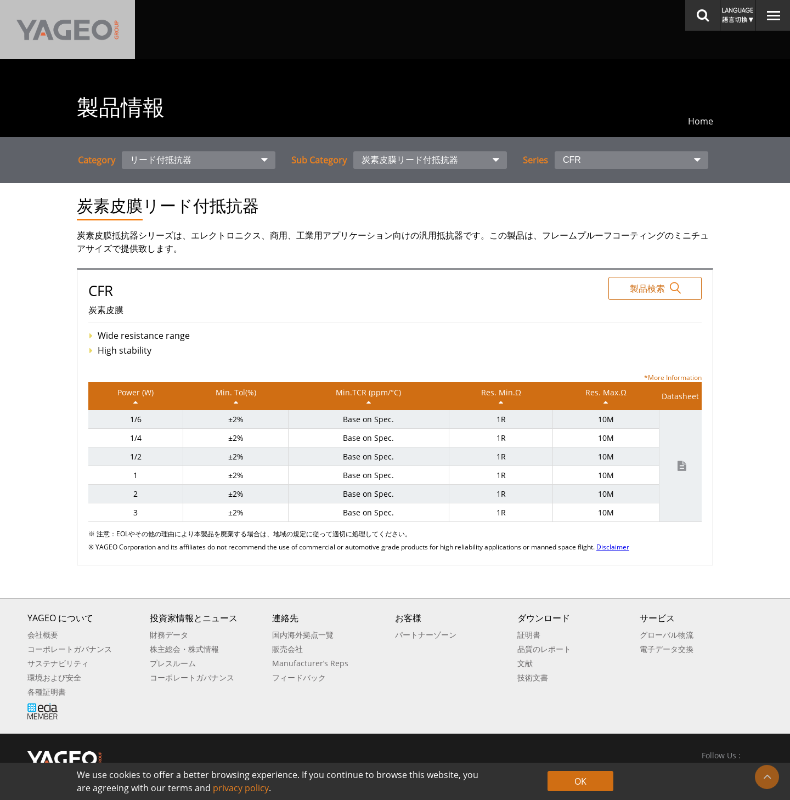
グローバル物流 (666, 634)
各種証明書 (46, 691)
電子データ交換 (666, 649)
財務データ (169, 634)
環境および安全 (54, 677)
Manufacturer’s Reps (310, 663)
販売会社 (287, 649)
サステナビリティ (58, 663)
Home (700, 121)
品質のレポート (544, 649)
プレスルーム (173, 663)
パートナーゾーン (425, 634)
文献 (525, 663)
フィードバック (299, 677)
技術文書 (532, 677)
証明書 (528, 634)
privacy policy (241, 788)
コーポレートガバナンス (69, 649)
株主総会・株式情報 (184, 649)
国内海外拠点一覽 (303, 634)
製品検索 (655, 288)
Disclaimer (612, 547)
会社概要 (42, 634)
